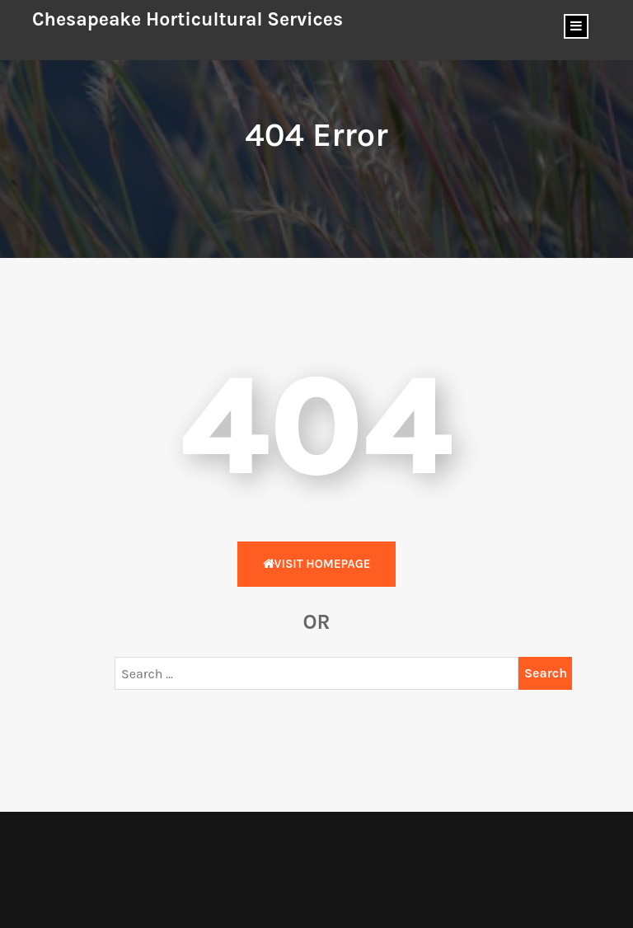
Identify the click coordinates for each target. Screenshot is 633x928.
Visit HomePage (317, 563)
